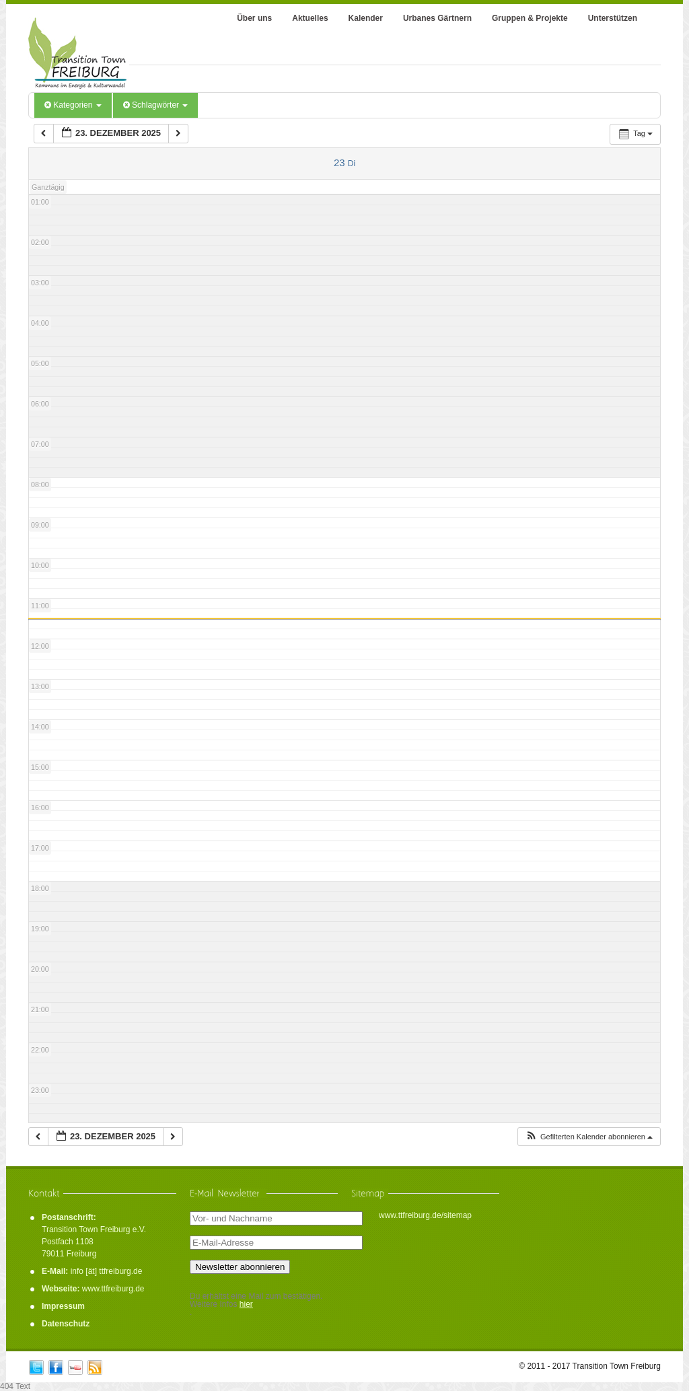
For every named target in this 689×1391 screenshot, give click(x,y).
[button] (588, 1137)
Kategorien (73, 105)
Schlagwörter (155, 105)
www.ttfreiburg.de (113, 1288)
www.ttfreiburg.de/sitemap (425, 1215)
